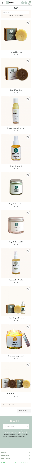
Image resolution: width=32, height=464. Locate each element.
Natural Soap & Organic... (16, 318)
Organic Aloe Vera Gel (16, 280)
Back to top (24, 411)
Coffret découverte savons (16, 394)
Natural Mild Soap (16, 52)
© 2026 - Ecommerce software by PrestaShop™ (14, 463)
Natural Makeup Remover (16, 128)
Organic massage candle (16, 356)
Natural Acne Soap (16, 90)
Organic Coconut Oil (16, 242)
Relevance (16, 12)
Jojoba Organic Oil (16, 166)
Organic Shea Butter (16, 204)
